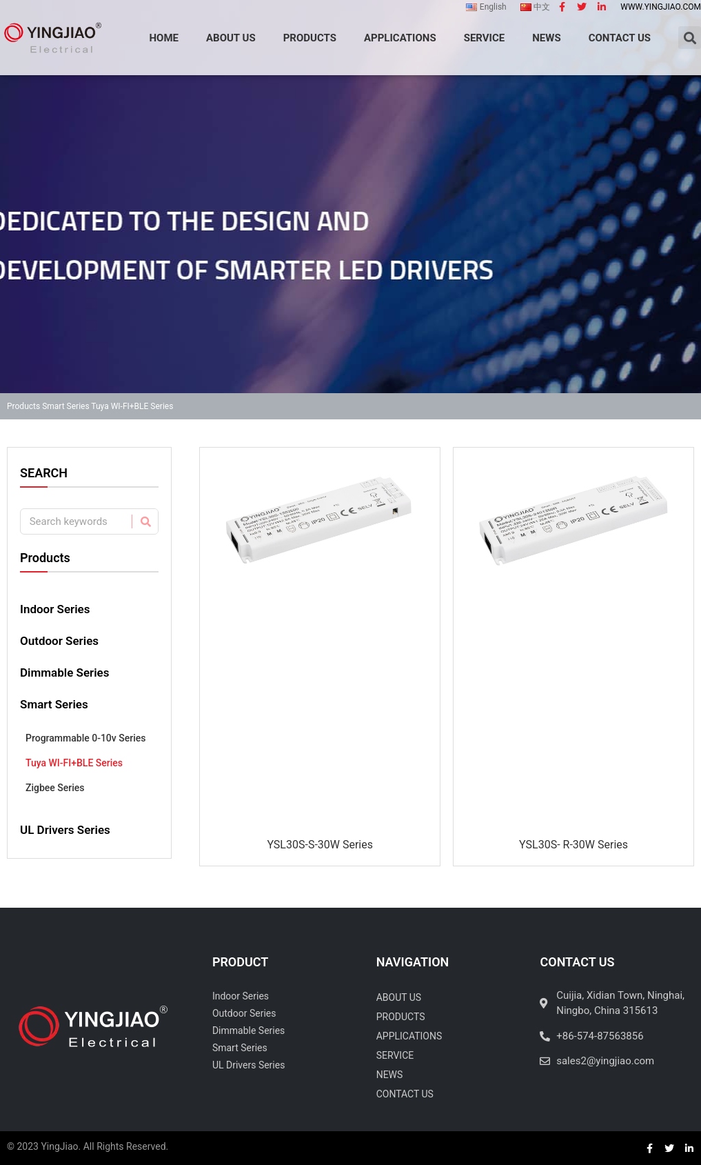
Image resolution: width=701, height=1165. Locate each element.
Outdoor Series (59, 641)
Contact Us (405, 1093)
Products (23, 406)
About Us (399, 997)
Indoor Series (55, 609)
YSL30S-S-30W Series (320, 844)
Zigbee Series (55, 787)
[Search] (145, 521)
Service (395, 1055)
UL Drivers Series (65, 830)
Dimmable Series (64, 672)
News (389, 1074)
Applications (409, 1036)
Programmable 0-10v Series (85, 738)
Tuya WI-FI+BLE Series (74, 762)
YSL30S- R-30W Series (573, 844)
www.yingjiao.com (660, 7)
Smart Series (65, 406)
